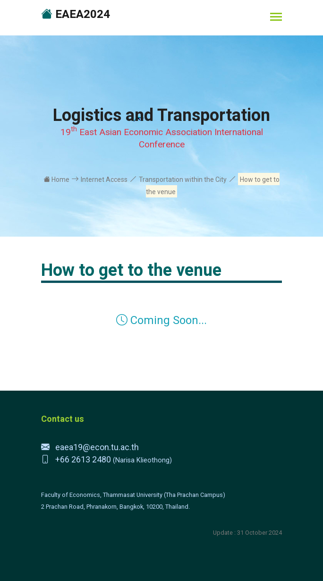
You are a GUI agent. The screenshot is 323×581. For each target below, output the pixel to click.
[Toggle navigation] (276, 18)
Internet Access (104, 179)
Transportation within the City (183, 179)
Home (56, 179)
